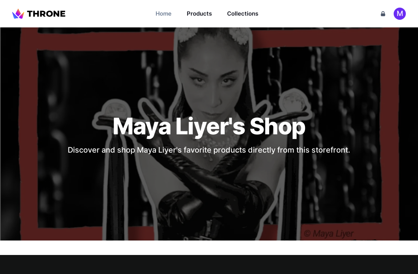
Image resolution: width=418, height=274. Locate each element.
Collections (242, 13)
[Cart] (383, 14)
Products (199, 13)
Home (164, 13)
